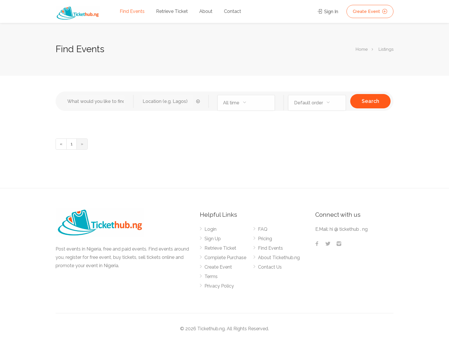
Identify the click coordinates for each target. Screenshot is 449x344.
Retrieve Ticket (172, 11)
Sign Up (212, 238)
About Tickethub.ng (279, 257)
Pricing (265, 238)
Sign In (328, 11)
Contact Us (270, 267)
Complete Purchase (225, 257)
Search (370, 101)
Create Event (370, 11)
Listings (385, 49)
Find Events (132, 11)
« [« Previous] (61, 143)
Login (210, 229)
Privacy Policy (219, 286)
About (205, 11)
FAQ (262, 229)
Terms (211, 276)
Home (362, 49)
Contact (232, 11)
